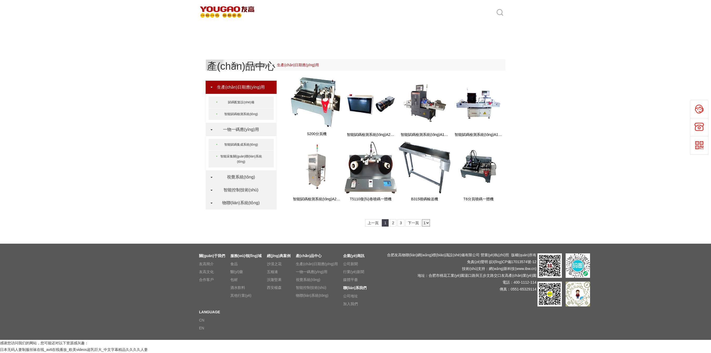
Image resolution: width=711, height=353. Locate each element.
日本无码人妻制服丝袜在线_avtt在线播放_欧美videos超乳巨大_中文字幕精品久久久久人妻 (74, 349)
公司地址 (350, 296)
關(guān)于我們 (249, 27)
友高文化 (206, 272)
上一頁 (373, 223)
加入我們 (350, 304)
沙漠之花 (274, 264)
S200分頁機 (317, 134)
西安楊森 (274, 287)
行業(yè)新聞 (353, 272)
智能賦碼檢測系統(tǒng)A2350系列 (321, 199)
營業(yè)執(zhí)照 (495, 255)
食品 (234, 264)
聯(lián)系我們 (445, 27)
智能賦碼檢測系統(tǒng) (241, 114)
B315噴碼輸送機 (424, 199)
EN (201, 328)
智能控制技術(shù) (238, 190)
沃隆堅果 (274, 280)
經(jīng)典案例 (327, 27)
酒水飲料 (237, 287)
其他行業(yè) (240, 295)
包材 (234, 280)
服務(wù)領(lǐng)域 (292, 27)
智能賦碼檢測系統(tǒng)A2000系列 (375, 134)
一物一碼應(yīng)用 (238, 129)
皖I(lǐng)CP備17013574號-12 (512, 262)
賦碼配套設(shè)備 (241, 102)
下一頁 (413, 223)
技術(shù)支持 (473, 269)
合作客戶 (206, 280)
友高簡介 (206, 264)
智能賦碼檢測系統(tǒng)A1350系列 (483, 134)
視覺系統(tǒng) (238, 177)
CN (201, 320)
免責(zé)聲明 (477, 262)
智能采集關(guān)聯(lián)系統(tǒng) (241, 159)
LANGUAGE (484, 27)
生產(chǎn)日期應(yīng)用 (298, 65)
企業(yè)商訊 (405, 27)
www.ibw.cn (525, 269)
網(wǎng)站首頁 (211, 27)
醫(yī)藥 (236, 272)
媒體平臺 (350, 280)
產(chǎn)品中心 (368, 27)
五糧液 (272, 272)
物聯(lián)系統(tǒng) (238, 203)
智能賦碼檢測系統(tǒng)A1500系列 (429, 134)
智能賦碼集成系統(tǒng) (241, 144)
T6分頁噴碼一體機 (478, 199)
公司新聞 (350, 264)
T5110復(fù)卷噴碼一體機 (371, 199)
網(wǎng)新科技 (502, 269)
